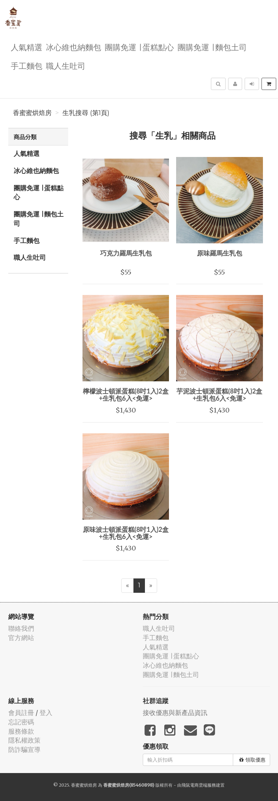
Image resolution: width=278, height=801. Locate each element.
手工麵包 (26, 65)
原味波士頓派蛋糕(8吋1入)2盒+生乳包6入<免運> (126, 532)
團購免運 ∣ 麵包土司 (212, 47)
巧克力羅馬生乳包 (126, 253)
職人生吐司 (65, 65)
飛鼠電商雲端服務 (199, 785)
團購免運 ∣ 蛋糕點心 (139, 47)
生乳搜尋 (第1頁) (85, 113)
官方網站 (21, 638)
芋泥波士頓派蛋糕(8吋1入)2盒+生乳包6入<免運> (219, 394)
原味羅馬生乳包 (219, 253)
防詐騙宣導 (24, 749)
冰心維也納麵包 (73, 47)
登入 (45, 713)
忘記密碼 (21, 722)
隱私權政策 (24, 740)
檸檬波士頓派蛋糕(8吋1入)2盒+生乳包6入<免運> (126, 394)
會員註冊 (21, 713)
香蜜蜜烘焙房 (32, 113)
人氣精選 (26, 47)
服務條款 (21, 731)
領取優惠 (252, 760)
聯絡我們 (21, 628)
